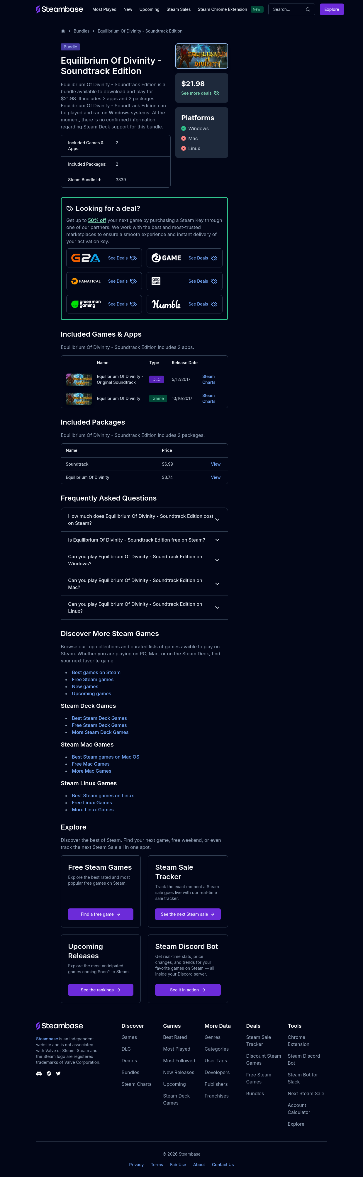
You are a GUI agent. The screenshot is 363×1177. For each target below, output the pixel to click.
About (199, 1164)
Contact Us (223, 1164)
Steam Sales (179, 9)
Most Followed (179, 1061)
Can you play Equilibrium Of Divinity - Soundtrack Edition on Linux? (144, 607)
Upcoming (149, 9)
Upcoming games (91, 693)
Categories (217, 1049)
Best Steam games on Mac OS (105, 757)
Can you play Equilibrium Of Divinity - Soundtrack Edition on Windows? (144, 560)
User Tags (216, 1061)
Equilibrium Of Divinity (118, 398)
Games (129, 1037)
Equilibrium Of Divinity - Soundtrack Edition (140, 30)
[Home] (63, 31)
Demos (129, 1061)
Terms (157, 1164)
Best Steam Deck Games (99, 718)
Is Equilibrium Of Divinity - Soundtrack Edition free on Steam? (144, 539)
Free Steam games (92, 679)
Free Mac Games (90, 764)
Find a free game (101, 914)
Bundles (81, 30)
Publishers (216, 1084)
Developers (217, 1072)
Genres (212, 1037)
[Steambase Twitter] (58, 1073)
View (216, 464)
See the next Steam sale (188, 914)
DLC (126, 1049)
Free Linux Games (92, 802)
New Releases (178, 1072)
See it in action (188, 989)
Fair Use (178, 1164)
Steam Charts (208, 379)
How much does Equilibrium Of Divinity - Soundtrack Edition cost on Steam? (144, 519)
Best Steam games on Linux (103, 795)
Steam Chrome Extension (222, 9)
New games (85, 686)
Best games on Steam (96, 672)
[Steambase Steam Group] (49, 1073)
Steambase (47, 1038)
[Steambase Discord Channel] (39, 1073)
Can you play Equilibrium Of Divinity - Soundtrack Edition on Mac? (144, 583)
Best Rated (175, 1037)
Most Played (104, 9)
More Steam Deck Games (100, 732)
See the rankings (101, 989)
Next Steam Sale (306, 1093)
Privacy (136, 1164)
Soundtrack (77, 464)
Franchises (217, 1096)
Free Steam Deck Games (99, 725)
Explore (332, 9)
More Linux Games (93, 810)
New (127, 9)
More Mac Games (91, 771)
